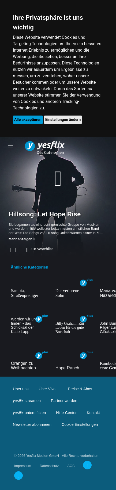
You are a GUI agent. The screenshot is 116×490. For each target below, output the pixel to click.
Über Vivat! (48, 389)
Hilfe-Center (66, 413)
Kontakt (93, 413)
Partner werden (64, 401)
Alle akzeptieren (28, 119)
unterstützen (29, 413)
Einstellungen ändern (63, 119)
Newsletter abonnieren (32, 424)
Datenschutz (49, 466)
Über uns (20, 389)
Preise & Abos (80, 389)
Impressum (22, 466)
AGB (70, 466)
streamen (27, 401)
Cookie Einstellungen (80, 424)
